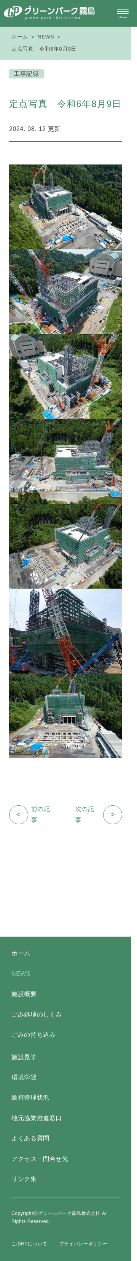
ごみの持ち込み (33, 1034)
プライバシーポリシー (83, 1244)
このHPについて (29, 1244)
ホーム (19, 37)
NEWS (46, 37)
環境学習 (24, 1077)
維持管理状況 (30, 1097)
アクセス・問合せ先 (39, 1159)
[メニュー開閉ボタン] (122, 13)
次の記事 (99, 814)
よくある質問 (30, 1138)
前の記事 (29, 814)
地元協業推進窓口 (36, 1118)
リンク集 (24, 1179)
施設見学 (24, 1057)
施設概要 (24, 994)
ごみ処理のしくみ (36, 1014)
